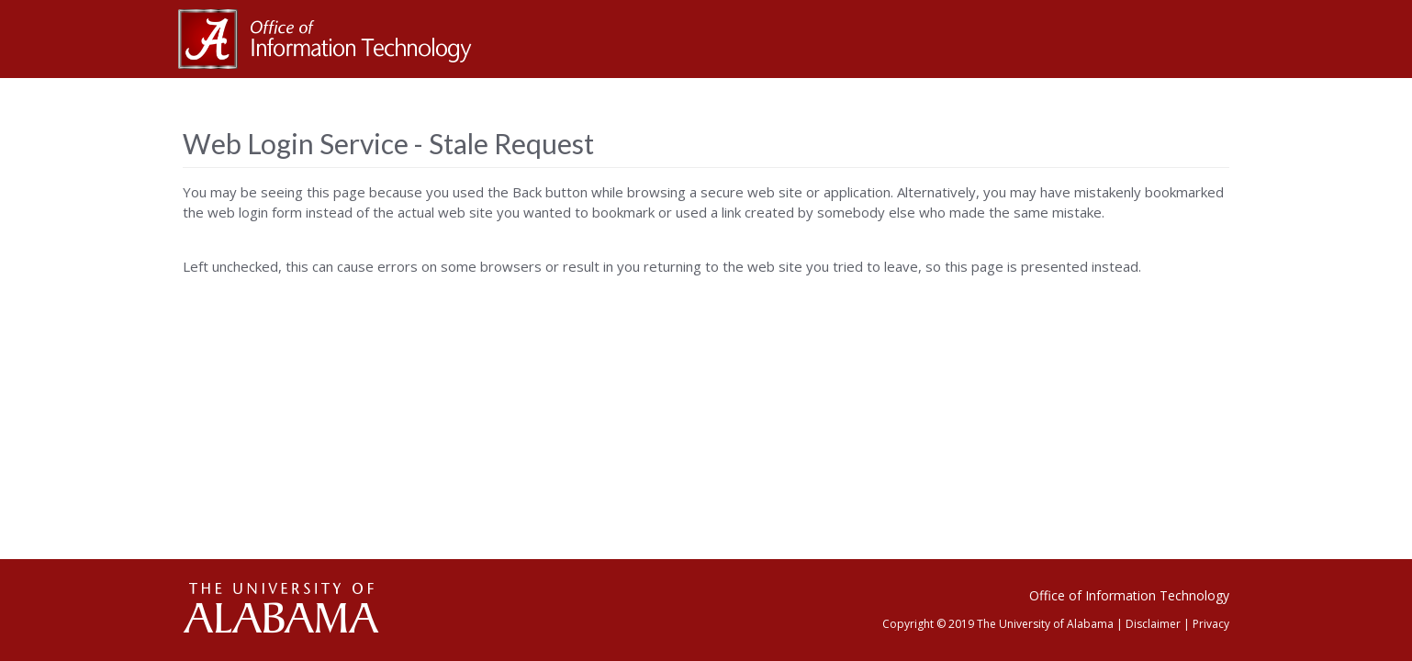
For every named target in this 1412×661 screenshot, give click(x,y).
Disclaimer (1153, 624)
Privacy (1211, 624)
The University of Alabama (1045, 624)
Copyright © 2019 (928, 624)
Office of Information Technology (1129, 595)
